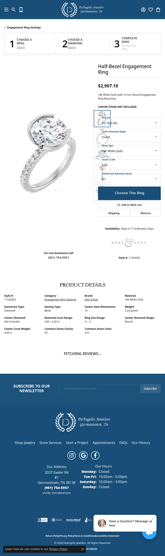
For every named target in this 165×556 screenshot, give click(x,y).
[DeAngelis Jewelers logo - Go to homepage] (82, 9)
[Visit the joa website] (88, 520)
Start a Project (77, 442)
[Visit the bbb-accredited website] (42, 520)
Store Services (50, 442)
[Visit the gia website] (57, 520)
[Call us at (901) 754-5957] (57, 487)
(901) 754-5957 (58, 258)
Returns (146, 213)
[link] (21, 9)
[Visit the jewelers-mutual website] (73, 520)
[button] (13, 9)
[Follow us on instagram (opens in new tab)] (71, 455)
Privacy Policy (67, 536)
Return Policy (53, 536)
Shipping (113, 213)
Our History (141, 442)
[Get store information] (56, 493)
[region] (49, 155)
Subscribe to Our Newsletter (31, 388)
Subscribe (150, 388)
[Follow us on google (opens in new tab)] (83, 455)
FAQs (123, 442)
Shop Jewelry (25, 442)
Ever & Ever (91, 299)
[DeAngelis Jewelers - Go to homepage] (82, 421)
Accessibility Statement (107, 536)
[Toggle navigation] (5, 9)
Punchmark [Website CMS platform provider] (90, 549)
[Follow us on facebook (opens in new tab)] (95, 455)
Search (21, 47)
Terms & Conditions (84, 536)
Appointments (103, 442)
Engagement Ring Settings (24, 27)
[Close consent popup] (82, 549)
